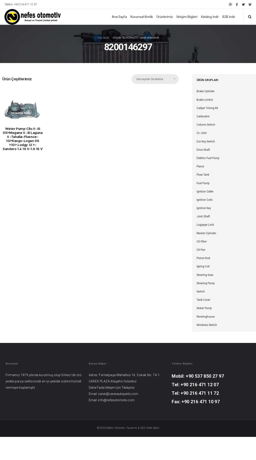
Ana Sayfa (103, 37)
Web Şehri (152, 427)
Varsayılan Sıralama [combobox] (149, 79)
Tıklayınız (128, 387)
